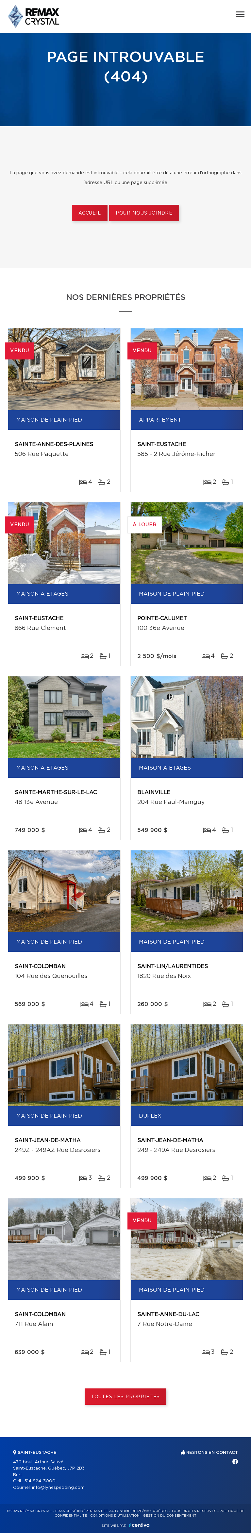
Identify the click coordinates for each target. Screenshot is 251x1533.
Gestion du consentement (169, 1515)
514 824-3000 (40, 1481)
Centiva (139, 1525)
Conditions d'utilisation (115, 1515)
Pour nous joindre (144, 213)
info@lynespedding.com (58, 1488)
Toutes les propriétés (125, 1397)
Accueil (89, 213)
